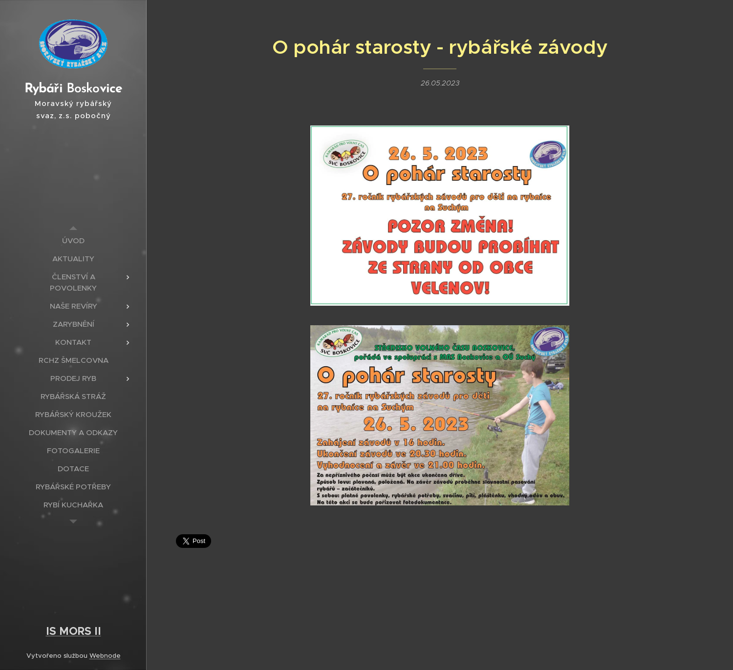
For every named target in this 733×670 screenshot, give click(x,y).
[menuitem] (73, 240)
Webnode (105, 655)
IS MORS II (73, 631)
